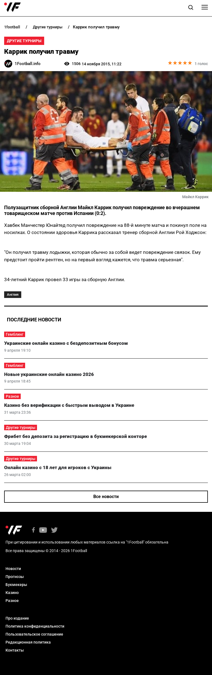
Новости (13, 568)
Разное (12, 396)
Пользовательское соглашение (34, 634)
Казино (12, 592)
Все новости (106, 496)
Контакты (15, 650)
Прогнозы (15, 576)
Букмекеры (16, 584)
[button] (190, 8)
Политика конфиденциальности (35, 626)
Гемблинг (14, 334)
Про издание (17, 618)
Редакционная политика (28, 642)
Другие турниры (24, 41)
